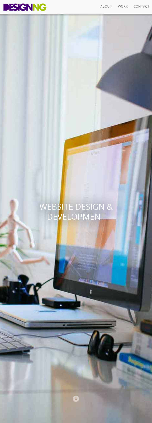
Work (123, 6)
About (106, 6)
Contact (142, 6)
